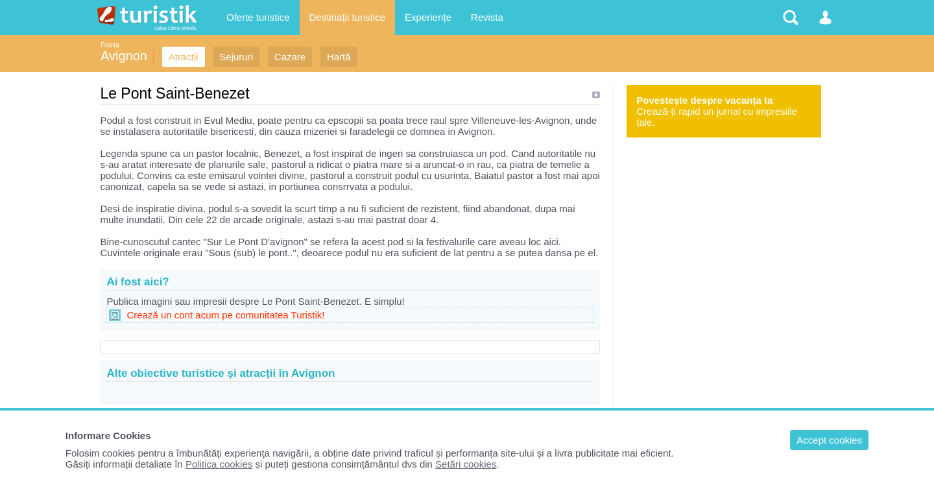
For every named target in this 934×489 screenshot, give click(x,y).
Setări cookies (465, 464)
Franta (110, 45)
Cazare (289, 56)
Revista (487, 17)
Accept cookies (829, 440)
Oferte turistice (258, 17)
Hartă (339, 56)
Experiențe (428, 17)
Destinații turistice (347, 17)
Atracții (183, 56)
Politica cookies (219, 464)
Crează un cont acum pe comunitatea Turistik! (225, 314)
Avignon (124, 56)
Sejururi (236, 56)
